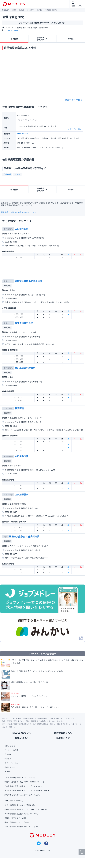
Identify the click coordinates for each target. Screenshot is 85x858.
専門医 (70, 39)
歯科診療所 (8, 229)
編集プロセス (22, 738)
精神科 (17, 174)
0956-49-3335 (12, 31)
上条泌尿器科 (21, 494)
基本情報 (14, 39)
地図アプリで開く (74, 100)
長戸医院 (19, 408)
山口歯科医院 (21, 229)
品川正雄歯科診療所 (25, 368)
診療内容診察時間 (40, 39)
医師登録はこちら (63, 733)
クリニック (8, 281)
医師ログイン (63, 738)
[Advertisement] (43, 269)
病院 (5, 537)
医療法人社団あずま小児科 (28, 281)
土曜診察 (7, 286)
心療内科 (7, 174)
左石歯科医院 (21, 456)
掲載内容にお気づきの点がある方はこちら (18, 212)
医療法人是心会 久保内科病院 (24, 536)
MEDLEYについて (22, 733)
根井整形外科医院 (24, 323)
